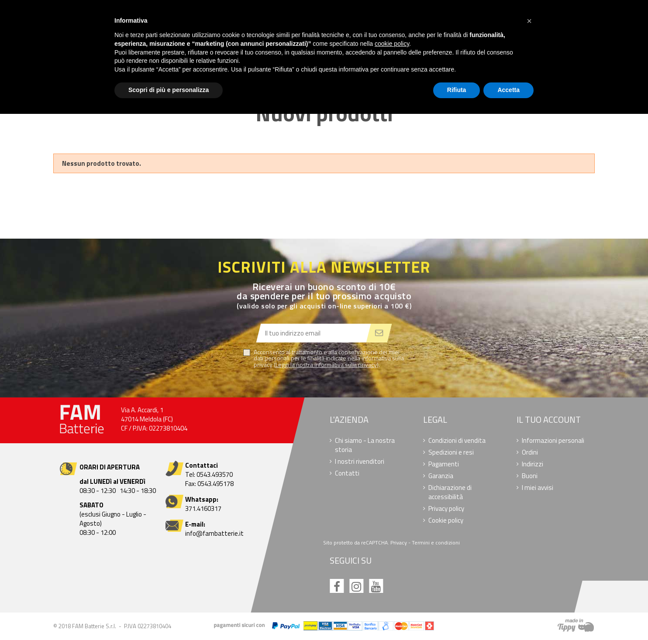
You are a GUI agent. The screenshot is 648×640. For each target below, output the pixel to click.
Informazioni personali (553, 440)
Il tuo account (549, 419)
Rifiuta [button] (456, 89)
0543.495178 (215, 484)
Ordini (530, 452)
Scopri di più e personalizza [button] (168, 89)
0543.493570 (214, 474)
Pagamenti (443, 464)
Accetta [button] (508, 89)
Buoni (530, 475)
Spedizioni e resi (451, 452)
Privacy (399, 542)
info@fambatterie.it (214, 533)
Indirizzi (532, 464)
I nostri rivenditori (360, 461)
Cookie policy (445, 520)
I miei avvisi (537, 487)
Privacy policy (446, 508)
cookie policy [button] (392, 43)
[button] (529, 21)
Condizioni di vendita (457, 440)
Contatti (347, 473)
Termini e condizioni (436, 542)
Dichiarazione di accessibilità (450, 492)
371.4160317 (203, 508)
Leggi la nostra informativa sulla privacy (326, 364)
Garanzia (440, 475)
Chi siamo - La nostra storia (365, 445)
